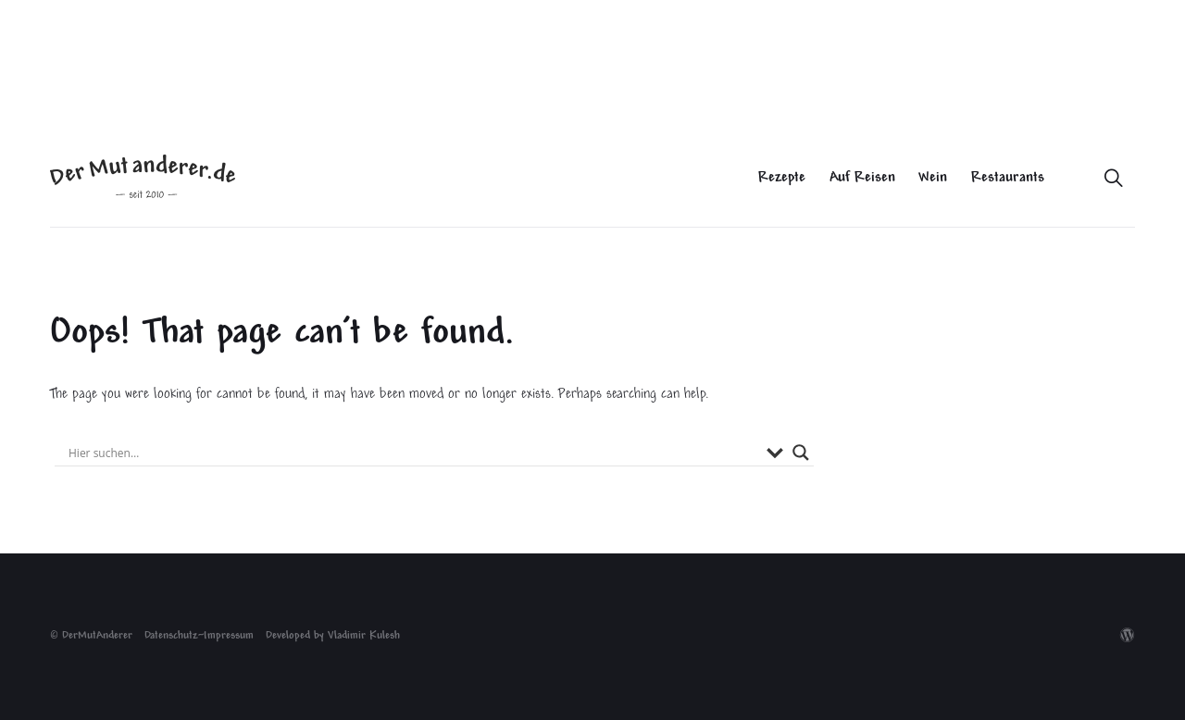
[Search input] (413, 453)
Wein (932, 178)
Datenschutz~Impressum (199, 636)
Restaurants (1007, 178)
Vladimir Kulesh (364, 636)
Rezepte (781, 178)
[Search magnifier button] (801, 453)
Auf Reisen (862, 178)
